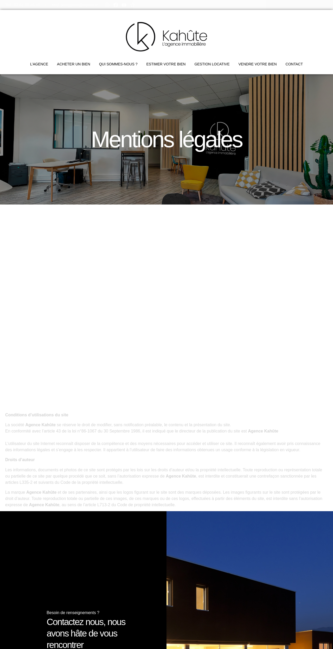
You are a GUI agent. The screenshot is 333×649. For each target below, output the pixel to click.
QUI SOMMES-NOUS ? (118, 64)
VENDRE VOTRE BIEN (258, 64)
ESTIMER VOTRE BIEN (165, 64)
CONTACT (294, 64)
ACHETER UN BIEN (73, 64)
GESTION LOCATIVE (211, 64)
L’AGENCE (39, 64)
